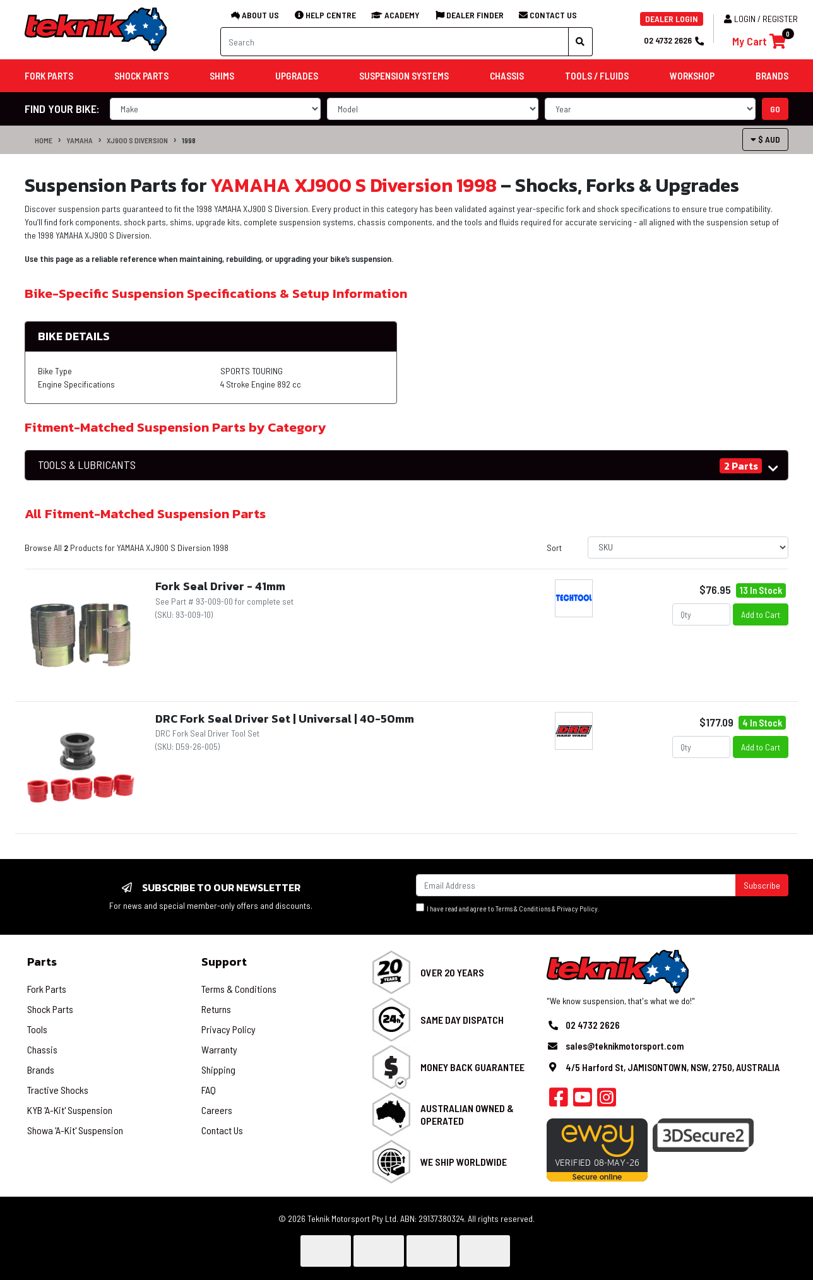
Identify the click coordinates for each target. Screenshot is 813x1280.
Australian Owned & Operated (467, 1114)
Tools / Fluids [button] (597, 75)
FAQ (208, 1090)
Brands (40, 1070)
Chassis (42, 1049)
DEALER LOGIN (671, 18)
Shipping (218, 1070)
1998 (189, 140)
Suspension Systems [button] (404, 75)
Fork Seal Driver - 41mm (220, 586)
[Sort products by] (688, 547)
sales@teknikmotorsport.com (625, 1046)
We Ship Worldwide (463, 1162)
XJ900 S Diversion (137, 140)
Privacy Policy (577, 908)
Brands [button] (772, 75)
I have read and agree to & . (508, 908)
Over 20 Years (452, 972)
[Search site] (580, 41)
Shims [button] (222, 75)
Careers (216, 1110)
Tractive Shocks (57, 1090)
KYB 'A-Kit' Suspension (69, 1110)
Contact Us (222, 1130)
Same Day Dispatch (462, 1020)
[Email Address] (576, 885)
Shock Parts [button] (141, 75)
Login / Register (761, 18)
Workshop (692, 75)
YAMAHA (79, 140)
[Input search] (394, 41)
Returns (216, 1009)
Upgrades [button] (296, 75)
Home (43, 140)
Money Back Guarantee (472, 1067)
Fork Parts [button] (49, 75)
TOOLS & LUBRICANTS (87, 464)
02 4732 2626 (673, 40)
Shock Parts (50, 1009)
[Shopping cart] (759, 41)
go (775, 109)
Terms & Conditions (523, 908)
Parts (42, 961)
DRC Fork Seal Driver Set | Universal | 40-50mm (284, 718)
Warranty (219, 1049)
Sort (554, 547)
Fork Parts (46, 989)
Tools (37, 1029)
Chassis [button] (507, 75)
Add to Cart (760, 614)
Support (224, 961)
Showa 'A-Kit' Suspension (75, 1130)
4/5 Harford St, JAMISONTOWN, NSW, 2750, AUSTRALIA (673, 1067)
